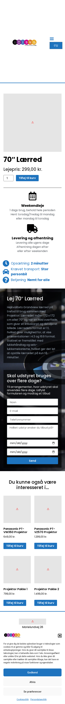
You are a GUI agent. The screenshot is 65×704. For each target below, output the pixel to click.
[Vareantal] (8, 178)
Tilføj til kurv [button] (14, 546)
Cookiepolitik (23, 699)
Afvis (32, 682)
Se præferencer (32, 691)
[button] (60, 635)
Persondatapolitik (38, 699)
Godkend (32, 672)
